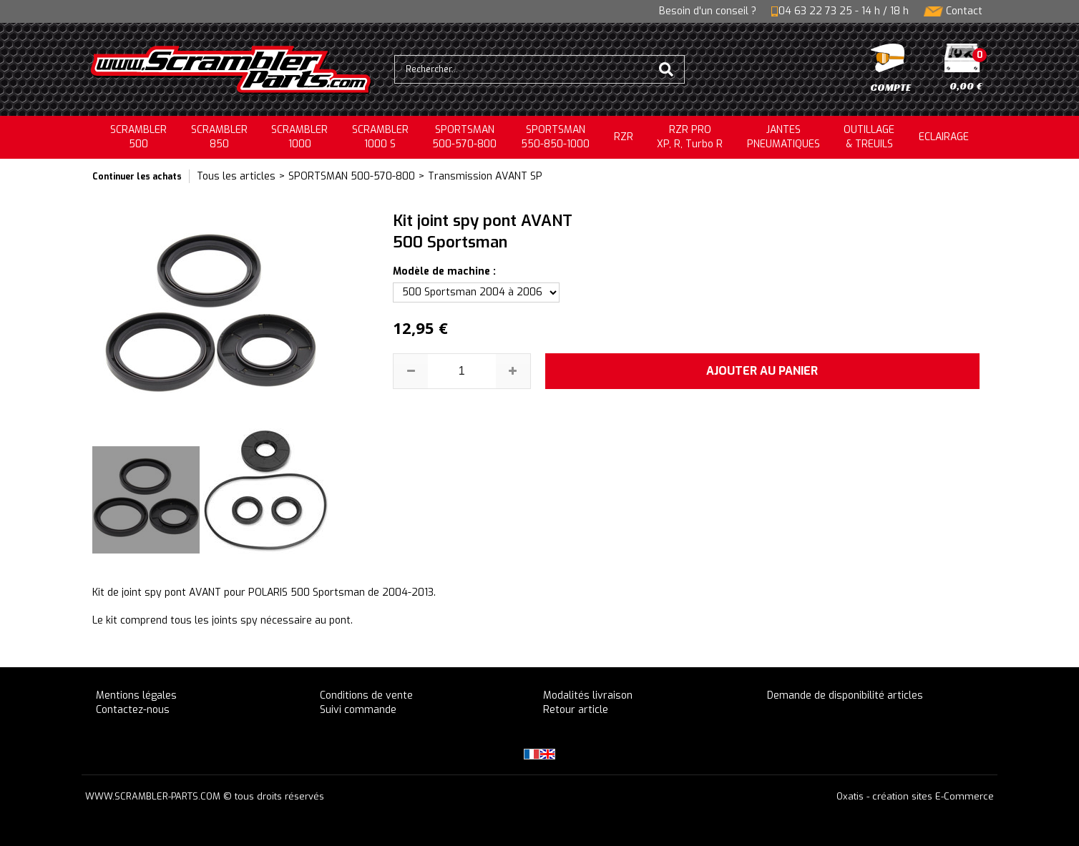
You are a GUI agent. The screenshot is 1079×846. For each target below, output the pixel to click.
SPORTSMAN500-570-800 (464, 137)
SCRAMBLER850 (219, 137)
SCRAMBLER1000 (299, 137)
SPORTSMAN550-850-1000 (555, 137)
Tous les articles (236, 176)
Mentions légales (136, 695)
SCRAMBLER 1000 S (380, 137)
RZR (623, 137)
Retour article (575, 710)
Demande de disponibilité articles (845, 695)
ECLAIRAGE (944, 137)
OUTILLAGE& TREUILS (869, 137)
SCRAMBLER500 (138, 137)
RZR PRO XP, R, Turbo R (690, 137)
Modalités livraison (588, 695)
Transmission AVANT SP (485, 176)
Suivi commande (358, 710)
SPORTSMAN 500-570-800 (351, 176)
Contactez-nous (133, 710)
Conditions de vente (366, 695)
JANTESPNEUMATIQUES (783, 137)
